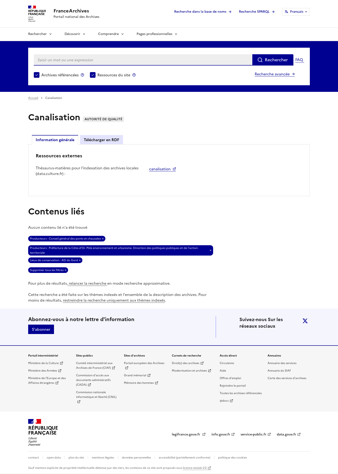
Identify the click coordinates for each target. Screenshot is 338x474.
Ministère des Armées (42, 371)
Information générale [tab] (55, 140)
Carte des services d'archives (287, 378)
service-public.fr (253, 434)
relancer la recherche (87, 283)
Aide (223, 371)
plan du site (76, 457)
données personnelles (136, 457)
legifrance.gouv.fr (186, 434)
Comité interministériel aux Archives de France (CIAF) (94, 365)
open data (54, 457)
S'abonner (41, 329)
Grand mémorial (135, 375)
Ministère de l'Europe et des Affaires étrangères (47, 380)
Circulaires (227, 363)
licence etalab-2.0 (195, 468)
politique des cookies (232, 457)
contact (33, 457)
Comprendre (108, 33)
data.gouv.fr (286, 434)
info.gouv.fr (220, 434)
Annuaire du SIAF (279, 371)
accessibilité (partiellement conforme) (184, 457)
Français (296, 11)
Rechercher (37, 33)
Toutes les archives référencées (241, 393)
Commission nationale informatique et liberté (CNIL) (96, 394)
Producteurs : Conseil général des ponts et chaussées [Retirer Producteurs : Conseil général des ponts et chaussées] (65, 239)
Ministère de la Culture (43, 363)
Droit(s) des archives (185, 363)
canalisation (160, 169)
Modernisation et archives (189, 371)
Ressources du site (113, 75)
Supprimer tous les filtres (47, 270)
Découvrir (72, 33)
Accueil (33, 98)
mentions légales (103, 457)
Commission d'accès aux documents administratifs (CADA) (93, 380)
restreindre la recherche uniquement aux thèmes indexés (114, 300)
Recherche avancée (272, 74)
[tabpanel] (169, 169)
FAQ (299, 59)
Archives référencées (60, 75)
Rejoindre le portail (233, 386)
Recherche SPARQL (254, 11)
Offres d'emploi (230, 378)
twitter (305, 321)
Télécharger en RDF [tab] (101, 140)
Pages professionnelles (154, 33)
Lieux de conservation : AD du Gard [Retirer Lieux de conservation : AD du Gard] (54, 260)
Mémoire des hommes (139, 383)
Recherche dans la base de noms (200, 11)
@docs (224, 401)
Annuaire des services (282, 363)
